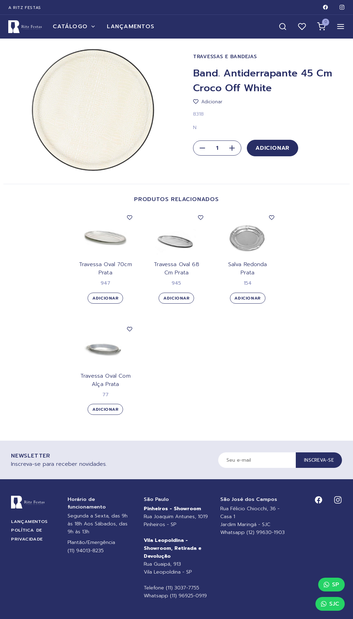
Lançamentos (130, 26)
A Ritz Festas (24, 7)
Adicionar (272, 148)
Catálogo (74, 26)
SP (331, 584)
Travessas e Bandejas (225, 56)
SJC (330, 604)
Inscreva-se (319, 460)
